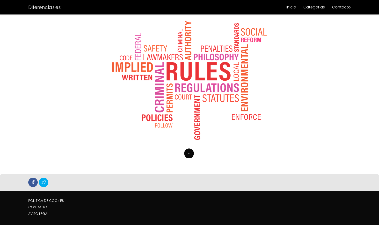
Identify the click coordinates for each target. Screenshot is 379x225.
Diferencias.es (44, 7)
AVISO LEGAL (38, 213)
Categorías (314, 7)
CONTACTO (37, 207)
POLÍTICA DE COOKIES (46, 200)
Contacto (341, 7)
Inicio (291, 7)
